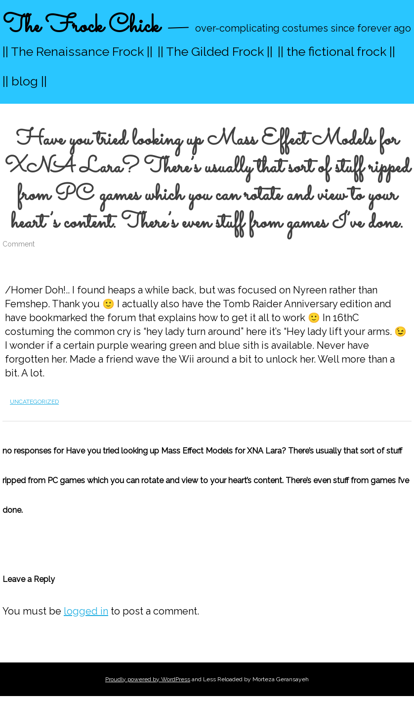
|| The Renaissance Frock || (77, 51)
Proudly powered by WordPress (147, 679)
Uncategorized (34, 401)
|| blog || (24, 81)
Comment (18, 244)
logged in (86, 611)
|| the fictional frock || (336, 51)
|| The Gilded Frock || (215, 51)
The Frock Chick (81, 26)
